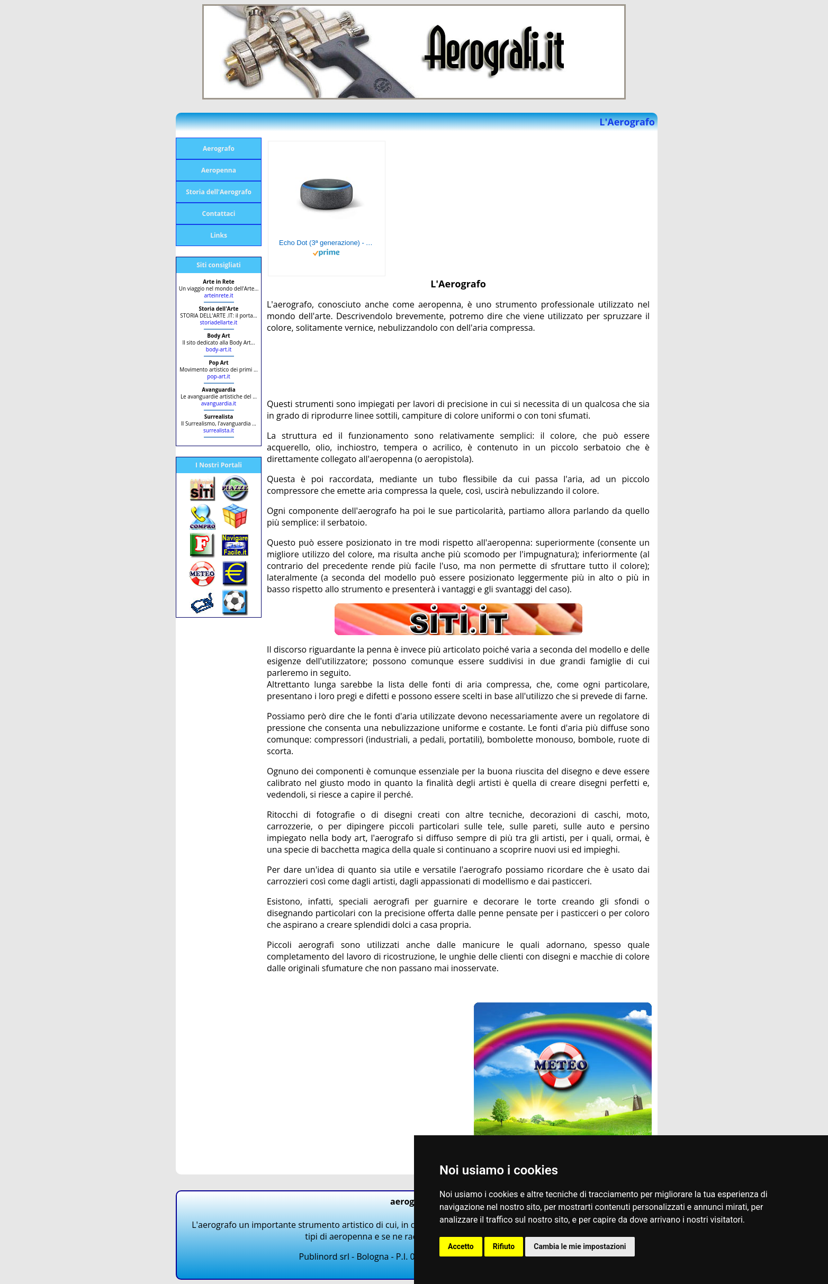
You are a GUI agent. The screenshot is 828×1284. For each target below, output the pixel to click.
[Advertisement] (459, 366)
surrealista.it (218, 430)
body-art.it (218, 349)
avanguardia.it (218, 403)
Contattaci (219, 213)
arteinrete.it (218, 295)
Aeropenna (218, 170)
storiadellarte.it (219, 322)
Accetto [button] (461, 1246)
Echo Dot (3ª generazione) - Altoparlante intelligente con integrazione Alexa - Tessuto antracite (326, 243)
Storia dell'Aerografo (218, 191)
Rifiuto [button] (504, 1246)
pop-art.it (218, 376)
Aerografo (219, 148)
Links (218, 235)
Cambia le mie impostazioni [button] (580, 1246)
